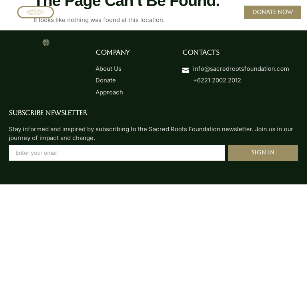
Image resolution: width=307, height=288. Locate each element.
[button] (153, 12)
